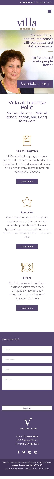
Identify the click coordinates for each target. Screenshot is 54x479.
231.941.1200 (45, 2)
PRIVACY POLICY (31, 469)
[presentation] (24, 399)
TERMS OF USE (44, 469)
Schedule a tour (27, 2)
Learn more (27, 181)
